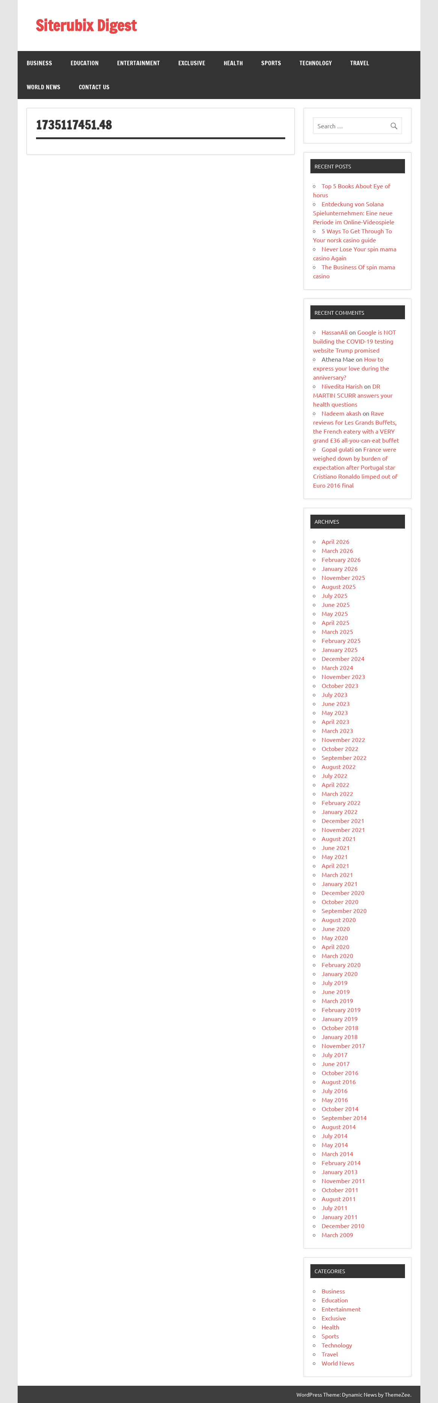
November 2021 (343, 829)
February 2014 (341, 1162)
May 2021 (335, 856)
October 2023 (340, 685)
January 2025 (340, 649)
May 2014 (335, 1144)
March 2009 (337, 1234)
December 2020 (343, 892)
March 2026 (337, 550)
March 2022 (337, 793)
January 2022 (340, 811)
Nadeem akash (341, 413)
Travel (359, 63)
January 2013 (340, 1171)
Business (39, 63)
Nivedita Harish (342, 386)
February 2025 (341, 640)
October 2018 (340, 1027)
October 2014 (340, 1108)
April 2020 (335, 946)
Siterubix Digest (86, 25)
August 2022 (339, 766)
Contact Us (94, 87)
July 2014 (335, 1135)
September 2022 (344, 757)
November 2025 (343, 577)
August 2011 (339, 1198)
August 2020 (339, 919)
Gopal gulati (338, 449)
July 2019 (335, 982)
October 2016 (340, 1072)
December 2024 (343, 658)
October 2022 (340, 748)
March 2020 (337, 955)
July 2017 (335, 1054)
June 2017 (336, 1063)
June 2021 (336, 847)
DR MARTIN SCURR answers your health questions (353, 395)
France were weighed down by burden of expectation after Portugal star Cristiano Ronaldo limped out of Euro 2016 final (355, 467)
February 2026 (341, 559)
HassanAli (335, 332)
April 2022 (335, 784)
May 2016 (335, 1099)
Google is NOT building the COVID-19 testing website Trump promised (354, 341)
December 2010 (343, 1225)
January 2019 (340, 1018)
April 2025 (335, 622)
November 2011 (343, 1180)
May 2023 (335, 712)
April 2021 (335, 865)
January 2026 (340, 568)
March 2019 (337, 1000)
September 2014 (344, 1117)
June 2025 (336, 604)
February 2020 (341, 964)
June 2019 (336, 991)
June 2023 (336, 703)
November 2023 (343, 676)
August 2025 (339, 586)
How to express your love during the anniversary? (351, 368)
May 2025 (335, 613)
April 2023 (335, 721)
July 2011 (335, 1207)
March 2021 (337, 874)
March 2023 (337, 730)
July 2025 (335, 595)
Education (85, 63)
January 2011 (340, 1216)
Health (233, 63)
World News (43, 87)
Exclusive (191, 63)
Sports (271, 63)
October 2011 (340, 1189)
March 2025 (337, 631)
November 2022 (343, 739)
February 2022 (341, 802)
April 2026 (335, 541)
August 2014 (339, 1126)
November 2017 (343, 1045)
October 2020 (340, 901)
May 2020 (335, 937)
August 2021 (339, 838)
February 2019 (341, 1009)
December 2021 (343, 820)
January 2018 (340, 1036)
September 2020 (344, 910)
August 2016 (339, 1081)
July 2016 (335, 1090)
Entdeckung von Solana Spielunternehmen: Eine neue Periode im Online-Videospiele (353, 212)
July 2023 (335, 694)
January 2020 (340, 973)
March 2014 (337, 1153)
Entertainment (138, 63)
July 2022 (335, 775)
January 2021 (340, 883)
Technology (316, 63)
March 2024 (337, 667)
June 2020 (336, 928)
